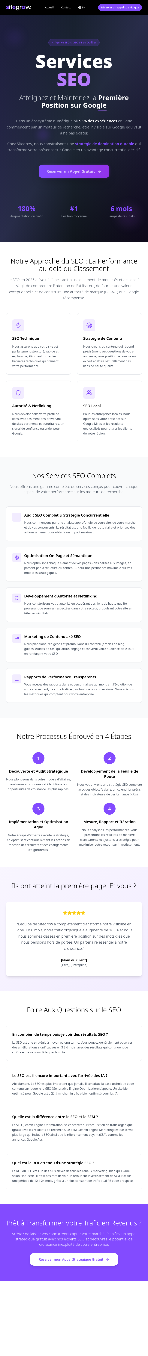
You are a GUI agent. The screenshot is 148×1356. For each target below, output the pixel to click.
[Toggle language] (81, 7)
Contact (66, 7)
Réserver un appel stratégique (120, 7)
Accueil (49, 7)
